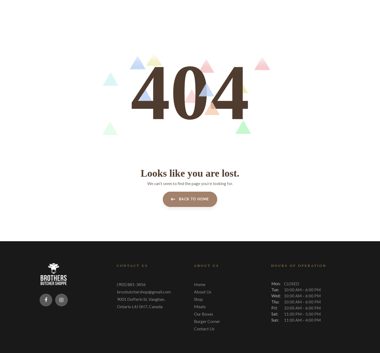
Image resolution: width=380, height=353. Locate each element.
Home (199, 283)
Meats (200, 305)
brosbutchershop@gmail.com (144, 291)
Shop (198, 298)
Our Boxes (203, 313)
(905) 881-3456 (131, 283)
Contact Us (204, 328)
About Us (202, 291)
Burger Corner (207, 320)
